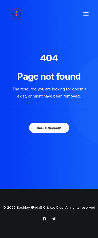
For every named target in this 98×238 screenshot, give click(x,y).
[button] (86, 14)
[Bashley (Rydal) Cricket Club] (16, 14)
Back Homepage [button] (49, 127)
